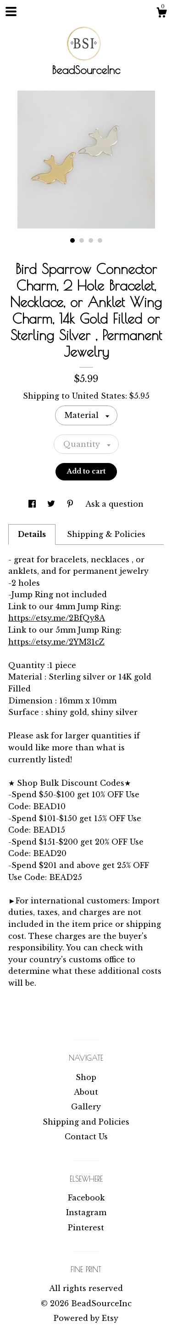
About (86, 1092)
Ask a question (114, 504)
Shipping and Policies (86, 1121)
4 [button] (100, 240)
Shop (86, 1077)
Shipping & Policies (106, 534)
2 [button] (81, 240)
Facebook (86, 1197)
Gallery (86, 1106)
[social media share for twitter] (52, 504)
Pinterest (86, 1227)
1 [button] (72, 240)
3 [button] (91, 240)
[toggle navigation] (11, 11)
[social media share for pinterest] (71, 504)
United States (98, 395)
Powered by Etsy (86, 1318)
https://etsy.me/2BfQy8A (56, 618)
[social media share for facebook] (33, 504)
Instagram (86, 1212)
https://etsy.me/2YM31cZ (56, 641)
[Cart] (161, 14)
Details (32, 534)
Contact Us (86, 1136)
